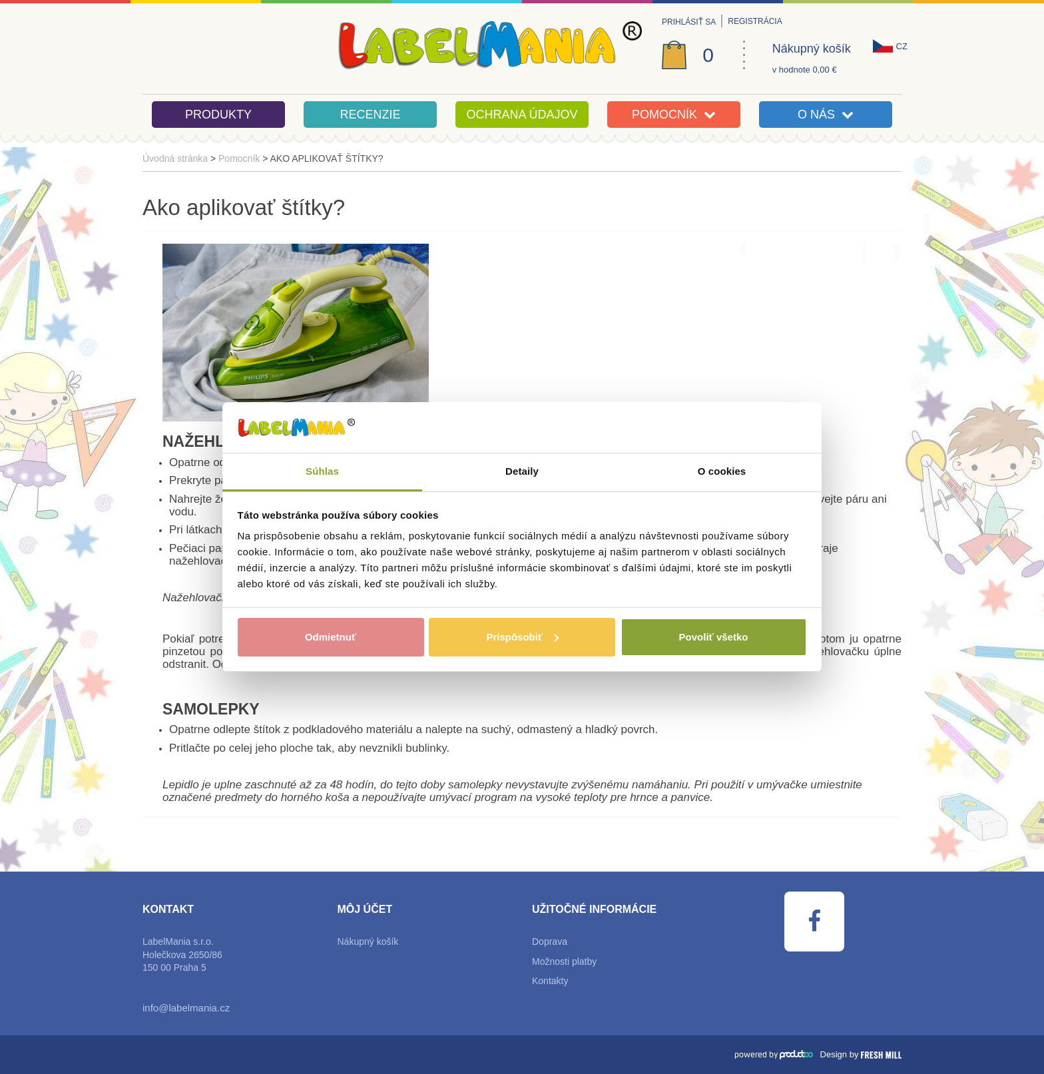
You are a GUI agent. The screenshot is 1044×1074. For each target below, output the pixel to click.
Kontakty (550, 980)
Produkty (218, 114)
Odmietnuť (330, 637)
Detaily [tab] (522, 471)
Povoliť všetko (713, 637)
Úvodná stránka (175, 158)
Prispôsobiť (522, 637)
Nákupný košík (811, 48)
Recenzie (370, 114)
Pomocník (674, 114)
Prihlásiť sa (689, 22)
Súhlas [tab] (322, 471)
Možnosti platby (564, 961)
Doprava (549, 941)
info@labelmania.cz (186, 1007)
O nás (826, 114)
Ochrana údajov (521, 114)
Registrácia (755, 21)
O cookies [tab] (722, 471)
